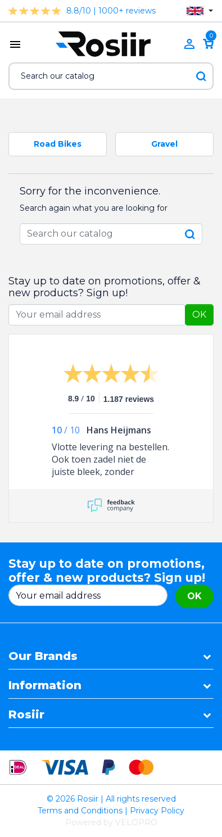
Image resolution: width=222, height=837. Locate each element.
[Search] (111, 76)
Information (44, 685)
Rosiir (26, 714)
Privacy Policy (157, 811)
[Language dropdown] (200, 11)
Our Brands (43, 656)
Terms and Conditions (80, 811)
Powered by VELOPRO (111, 822)
